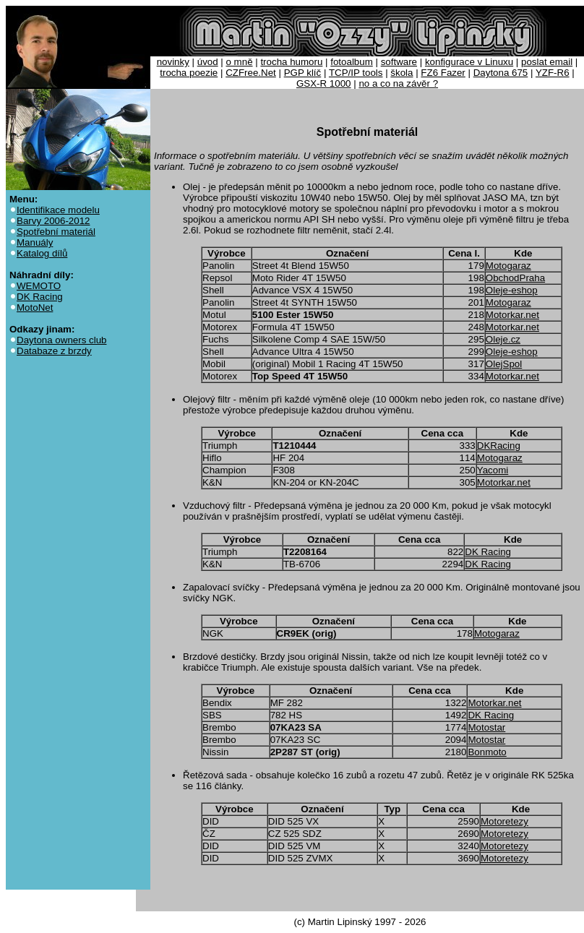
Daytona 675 (500, 72)
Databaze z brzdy (54, 350)
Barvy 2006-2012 (53, 220)
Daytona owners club (61, 340)
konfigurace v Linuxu (469, 61)
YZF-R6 (553, 72)
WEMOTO (39, 285)
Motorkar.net (512, 314)
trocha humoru (291, 61)
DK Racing (40, 296)
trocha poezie (189, 72)
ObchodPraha (515, 277)
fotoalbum (351, 61)
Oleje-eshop (512, 290)
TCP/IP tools (356, 72)
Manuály (35, 242)
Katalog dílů (42, 253)
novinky (173, 61)
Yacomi (492, 470)
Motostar (486, 727)
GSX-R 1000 (323, 83)
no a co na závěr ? (398, 83)
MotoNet (35, 307)
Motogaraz (508, 265)
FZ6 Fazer (443, 72)
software (399, 61)
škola (401, 72)
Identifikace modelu (58, 210)
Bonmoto (487, 752)
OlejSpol (504, 363)
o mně (239, 61)
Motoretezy (504, 821)
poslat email (546, 61)
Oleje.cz (503, 339)
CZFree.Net (251, 72)
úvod (207, 61)
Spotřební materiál (56, 231)
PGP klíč (303, 72)
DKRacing (498, 445)
